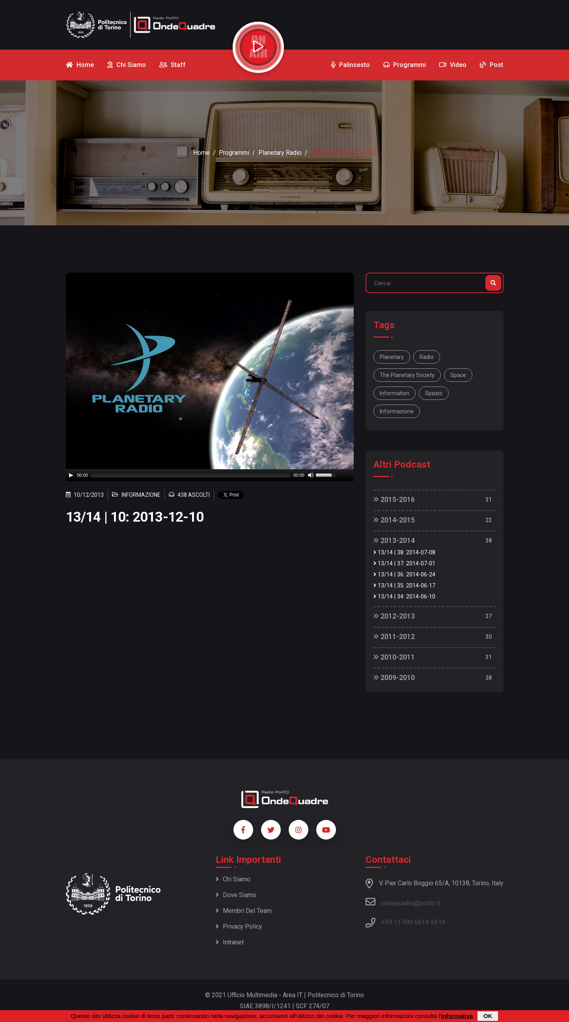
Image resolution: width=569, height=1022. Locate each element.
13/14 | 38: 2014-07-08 (404, 552)
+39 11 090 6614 (405, 922)
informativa (457, 1016)
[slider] (190, 475)
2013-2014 (394, 540)
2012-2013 (394, 616)
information (394, 393)
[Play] (71, 475)
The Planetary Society (407, 375)
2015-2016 (394, 499)
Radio (427, 357)
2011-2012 (394, 636)
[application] (210, 475)
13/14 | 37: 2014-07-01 (404, 563)
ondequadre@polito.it (403, 902)
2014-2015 (394, 520)
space (458, 375)
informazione (397, 411)
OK (488, 1016)
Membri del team (244, 910)
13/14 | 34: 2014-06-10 (404, 596)
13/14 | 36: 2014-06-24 (404, 574)
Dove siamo (236, 895)
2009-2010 (394, 677)
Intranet (230, 942)
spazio (433, 393)
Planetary (392, 357)
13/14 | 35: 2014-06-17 (404, 585)
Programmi (234, 152)
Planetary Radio (280, 152)
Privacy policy (239, 926)
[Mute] (311, 475)
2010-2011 (394, 657)
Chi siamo (233, 879)
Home (201, 152)
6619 (438, 922)
